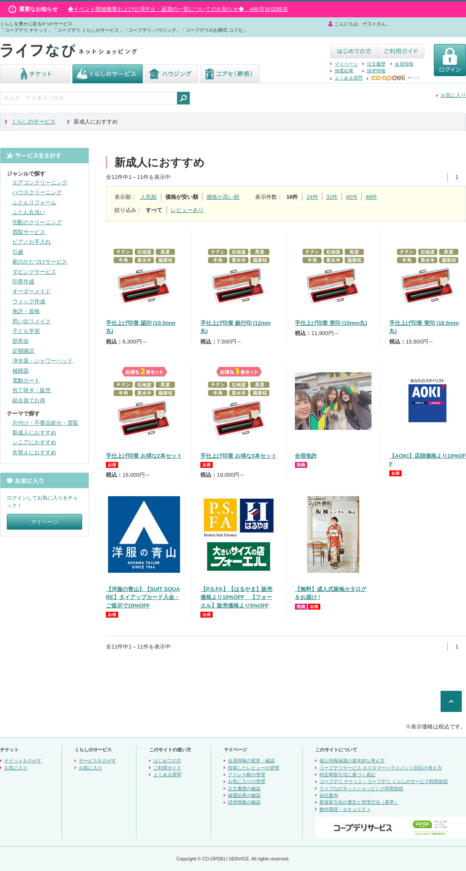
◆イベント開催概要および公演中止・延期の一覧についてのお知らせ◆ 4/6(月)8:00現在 (178, 9)
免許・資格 (26, 311)
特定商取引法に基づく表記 (347, 774)
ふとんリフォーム (34, 202)
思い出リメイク (31, 321)
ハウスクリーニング (37, 192)
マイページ (346, 63)
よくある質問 (349, 77)
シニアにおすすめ (34, 442)
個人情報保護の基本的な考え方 (352, 760)
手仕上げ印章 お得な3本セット (238, 456)
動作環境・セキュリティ (345, 809)
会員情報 (404, 63)
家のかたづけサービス (39, 261)
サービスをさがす (97, 760)
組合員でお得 (28, 400)
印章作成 (23, 281)
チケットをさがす (23, 760)
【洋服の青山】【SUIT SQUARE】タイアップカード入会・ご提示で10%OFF (143, 597)
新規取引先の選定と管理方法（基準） (359, 802)
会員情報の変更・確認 (251, 760)
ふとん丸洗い (28, 212)
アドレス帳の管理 (246, 774)
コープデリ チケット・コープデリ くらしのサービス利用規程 (383, 781)
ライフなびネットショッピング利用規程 (361, 788)
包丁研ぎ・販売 (31, 390)
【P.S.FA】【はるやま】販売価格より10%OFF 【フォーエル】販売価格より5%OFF (236, 597)
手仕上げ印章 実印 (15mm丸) (331, 323)
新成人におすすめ (34, 432)
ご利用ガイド (167, 767)
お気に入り (453, 95)
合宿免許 (306, 456)
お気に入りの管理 (246, 781)
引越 (17, 252)
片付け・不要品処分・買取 (45, 423)
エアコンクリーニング (39, 182)
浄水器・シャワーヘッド (42, 360)
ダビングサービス (34, 272)
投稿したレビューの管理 (253, 767)
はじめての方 (167, 760)
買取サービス (28, 232)
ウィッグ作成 (28, 301)
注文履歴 (376, 63)
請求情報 (376, 70)
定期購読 (23, 351)
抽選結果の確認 (244, 795)
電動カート (26, 380)
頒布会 (20, 341)
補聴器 (20, 371)
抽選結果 (344, 70)
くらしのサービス (33, 121)
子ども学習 (26, 331)
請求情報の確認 (244, 802)
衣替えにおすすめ (34, 452)
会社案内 (328, 795)
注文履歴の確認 (244, 788)
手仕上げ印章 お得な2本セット (144, 456)
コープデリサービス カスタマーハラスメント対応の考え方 (380, 767)
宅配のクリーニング (37, 222)
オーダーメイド (31, 291)
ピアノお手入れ (31, 242)
